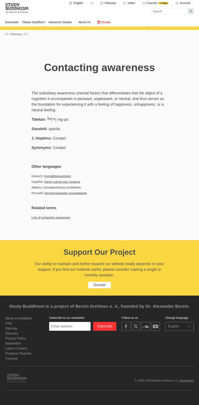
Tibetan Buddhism (33, 22)
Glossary (108, 3)
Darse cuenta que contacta (62, 181)
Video (129, 3)
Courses (155, 3)
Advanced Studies (60, 22)
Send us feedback (18, 318)
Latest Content (16, 348)
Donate (104, 22)
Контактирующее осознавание (65, 193)
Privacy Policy (15, 338)
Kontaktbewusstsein (57, 176)
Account (182, 3)
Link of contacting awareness (51, 217)
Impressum (186, 380)
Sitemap (11, 328)
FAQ (8, 323)
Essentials (12, 22)
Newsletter (13, 343)
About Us (84, 22)
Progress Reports (18, 353)
